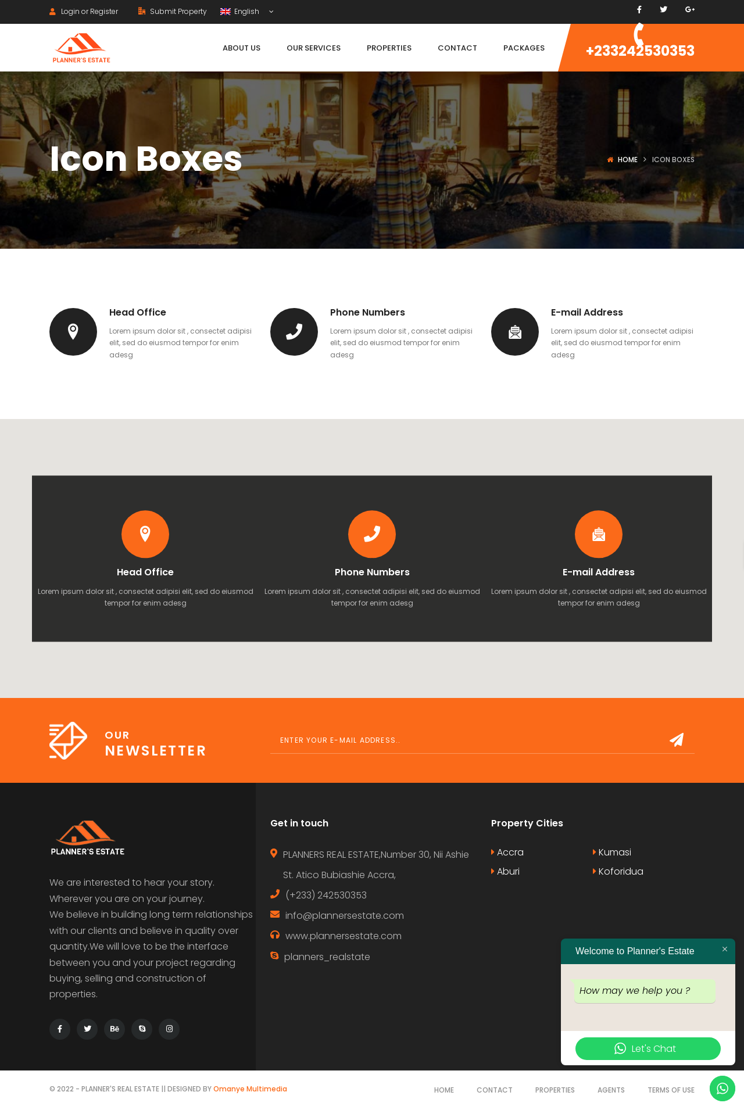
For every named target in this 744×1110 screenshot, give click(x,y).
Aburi (505, 871)
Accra (507, 852)
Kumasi (612, 852)
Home (628, 159)
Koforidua (618, 871)
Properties (555, 1090)
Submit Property (172, 11)
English (240, 11)
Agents (611, 1090)
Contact (495, 1090)
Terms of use (671, 1090)
